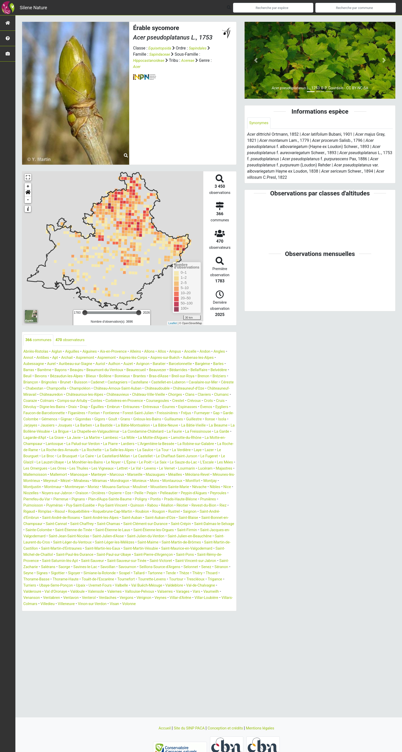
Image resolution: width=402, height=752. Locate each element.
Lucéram (139, 481)
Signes (43, 591)
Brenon (73, 382)
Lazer (96, 462)
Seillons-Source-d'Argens (152, 585)
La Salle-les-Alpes (206, 456)
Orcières (104, 505)
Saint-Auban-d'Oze (215, 530)
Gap (212, 419)
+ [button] (28, 186)
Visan (180, 622)
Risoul (104, 524)
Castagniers (203, 382)
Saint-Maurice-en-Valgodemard (134, 567)
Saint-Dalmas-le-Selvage (89, 542)
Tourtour (189, 598)
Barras (63, 370)
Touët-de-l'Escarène (104, 598)
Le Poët (46, 474)
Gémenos (51, 425)
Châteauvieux (49, 401)
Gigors (106, 425)
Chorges (111, 401)
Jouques (80, 431)
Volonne (196, 622)
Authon (141, 364)
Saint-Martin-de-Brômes (107, 561)
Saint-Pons (144, 573)
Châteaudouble (77, 394)
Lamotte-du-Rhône (40, 450)
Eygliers (189, 413)
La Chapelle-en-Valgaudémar (133, 438)
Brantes (215, 376)
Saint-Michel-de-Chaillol (187, 567)
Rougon (211, 524)
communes (39, 340)
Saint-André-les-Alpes (150, 530)
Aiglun (59, 351)
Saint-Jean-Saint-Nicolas (178, 548)
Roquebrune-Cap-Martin (161, 524)
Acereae (191, 60)
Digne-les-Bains (219, 407)
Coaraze (180, 401)
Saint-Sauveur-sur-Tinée (89, 579)
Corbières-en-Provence (75, 407)
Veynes (203, 616)
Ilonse (225, 425)
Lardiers (196, 450)
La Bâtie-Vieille (220, 431)
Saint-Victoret (126, 579)
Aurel (73, 364)
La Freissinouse (37, 444)
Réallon (202, 518)
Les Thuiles (205, 474)
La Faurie (219, 438)
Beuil (93, 376)
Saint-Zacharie (203, 579)
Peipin (162, 505)
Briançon (109, 382)
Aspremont (105, 357)
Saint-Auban (184, 530)
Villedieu (108, 622)
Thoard (226, 591)
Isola (27, 431)
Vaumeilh (43, 616)
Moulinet (129, 499)
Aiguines (95, 351)
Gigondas (88, 425)
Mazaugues (115, 487)
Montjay (203, 493)
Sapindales (200, 48)
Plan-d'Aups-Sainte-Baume (139, 511)
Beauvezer (203, 370)
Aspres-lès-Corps (157, 357)
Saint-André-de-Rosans (107, 530)
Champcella (172, 388)
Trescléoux (210, 598)
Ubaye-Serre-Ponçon (77, 604)
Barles (48, 370)
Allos (173, 351)
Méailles (137, 487)
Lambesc (169, 444)
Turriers (49, 604)
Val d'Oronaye (80, 610)
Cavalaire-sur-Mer (102, 388)
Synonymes (259, 123)
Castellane (33, 388)
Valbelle (149, 604)
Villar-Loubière (53, 622)
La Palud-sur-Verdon (148, 450)
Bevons (107, 376)
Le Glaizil (122, 468)
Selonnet (186, 585)
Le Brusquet (157, 462)
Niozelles (31, 505)
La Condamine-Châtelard (185, 438)
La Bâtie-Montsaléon (154, 431)
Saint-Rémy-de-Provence (179, 573)
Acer (137, 66)
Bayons (98, 370)
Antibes (60, 357)
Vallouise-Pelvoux (172, 610)
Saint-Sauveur (51, 579)
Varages (218, 610)
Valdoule (104, 610)
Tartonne (166, 591)
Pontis (188, 511)
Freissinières (159, 419)
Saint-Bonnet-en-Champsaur (73, 536)
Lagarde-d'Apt (87, 444)
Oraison (87, 505)
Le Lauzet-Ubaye (148, 468)
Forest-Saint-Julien (128, 419)
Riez (58, 524)
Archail (86, 357)
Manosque (33, 487)
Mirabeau (64, 493)
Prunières (34, 518)
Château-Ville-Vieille (83, 401)
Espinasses (152, 413)
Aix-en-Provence (121, 351)
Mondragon (106, 493)
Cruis (179, 407)
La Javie (129, 444)
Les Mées (133, 474)
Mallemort (209, 481)
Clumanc (162, 401)
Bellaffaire (55, 376)
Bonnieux (196, 376)
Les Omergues (158, 474)
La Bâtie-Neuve (190, 431)
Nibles (211, 499)
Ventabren (85, 616)
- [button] (28, 200)
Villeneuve (128, 622)
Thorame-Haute (69, 598)
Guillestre (208, 425)
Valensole (125, 610)
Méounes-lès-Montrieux (199, 487)
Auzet (157, 364)
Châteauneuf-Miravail (150, 394)
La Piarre (178, 450)
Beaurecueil (179, 370)
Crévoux (151, 407)
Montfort (185, 493)
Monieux (127, 493)
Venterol (126, 616)
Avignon (172, 364)
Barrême (80, 370)
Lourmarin (118, 481)
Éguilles (54, 413)
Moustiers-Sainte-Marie (161, 499)
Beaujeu (115, 370)
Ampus (187, 351)
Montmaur (34, 499)
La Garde (63, 444)
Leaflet (172, 323)
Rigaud (71, 524)
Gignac (70, 425)
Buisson (163, 382)
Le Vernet (97, 481)
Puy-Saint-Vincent (143, 518)
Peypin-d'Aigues (208, 505)
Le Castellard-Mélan (207, 462)
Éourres (131, 413)
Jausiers (61, 431)
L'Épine (29, 474)
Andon (220, 351)
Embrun (72, 413)
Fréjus (179, 419)
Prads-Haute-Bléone (215, 511)
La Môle (188, 444)
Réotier (218, 518)
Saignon (32, 530)
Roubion (193, 524)
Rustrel (228, 524)
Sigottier (60, 591)
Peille (149, 505)
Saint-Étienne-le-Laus (209, 542)
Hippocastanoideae (150, 60)
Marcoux (74, 487)
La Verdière (66, 462)
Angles (29, 357)
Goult (120, 425)
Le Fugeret (100, 468)
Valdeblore (206, 604)
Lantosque (117, 450)
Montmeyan (58, 499)
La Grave (111, 444)
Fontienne (99, 419)
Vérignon (185, 616)
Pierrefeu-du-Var (59, 511)
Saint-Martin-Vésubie (84, 567)
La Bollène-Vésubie (66, 438)
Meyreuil (31, 493)
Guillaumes (186, 425)
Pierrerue (85, 511)
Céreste (129, 388)
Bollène (178, 376)
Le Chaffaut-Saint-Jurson (65, 468)
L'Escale (113, 474)
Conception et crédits (226, 728)
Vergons (166, 616)
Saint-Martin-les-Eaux (42, 567)
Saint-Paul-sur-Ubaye (67, 573)
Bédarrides (33, 376)
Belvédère (77, 376)
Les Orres (183, 474)
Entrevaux (113, 413)
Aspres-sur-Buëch (192, 357)
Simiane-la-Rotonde (106, 591)
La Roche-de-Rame (100, 456)
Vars (27, 616)
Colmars (198, 401)
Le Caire (178, 462)
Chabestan (148, 388)
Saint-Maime (71, 561)
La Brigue (95, 438)
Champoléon (197, 388)
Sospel (133, 591)
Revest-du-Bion (37, 524)
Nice (224, 499)
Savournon (117, 585)
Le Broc (136, 462)
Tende (182, 591)
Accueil (160, 728)
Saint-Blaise (34, 536)
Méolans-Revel (161, 487)
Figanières (61, 419)
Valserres (199, 610)
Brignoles (128, 382)
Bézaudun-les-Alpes (136, 376)
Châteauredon (186, 394)
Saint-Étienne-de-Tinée (166, 542)
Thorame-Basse (37, 598)
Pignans (104, 511)
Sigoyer (78, 591)
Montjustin (224, 493)
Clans (127, 401)
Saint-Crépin (53, 542)
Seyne (28, 591)
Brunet (146, 382)
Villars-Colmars (83, 622)
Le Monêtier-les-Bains (186, 468)
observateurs (74, 340)
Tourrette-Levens (163, 598)
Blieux (162, 376)
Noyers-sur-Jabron (60, 505)
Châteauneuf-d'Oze (111, 394)
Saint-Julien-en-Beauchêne (107, 554)
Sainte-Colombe (128, 542)
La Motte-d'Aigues (215, 444)
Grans (133, 425)
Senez (202, 585)
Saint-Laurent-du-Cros (154, 554)
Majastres (159, 481)
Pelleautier (180, 505)
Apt (73, 357)
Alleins (145, 351)
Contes (44, 407)
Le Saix (62, 474)
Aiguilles (76, 351)
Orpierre (123, 505)
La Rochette (176, 456)
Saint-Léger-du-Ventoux (198, 554)
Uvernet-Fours (125, 604)
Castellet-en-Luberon (64, 388)
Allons (159, 351)
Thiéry (211, 591)
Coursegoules (111, 407)
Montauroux (163, 493)
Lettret (49, 481)
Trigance (31, 604)
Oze (136, 505)
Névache (194, 499)
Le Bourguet (115, 462)
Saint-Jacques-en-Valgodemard (124, 548)
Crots (166, 407)
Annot (44, 357)
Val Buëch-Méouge (176, 604)
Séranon (219, 585)
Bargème (31, 370)
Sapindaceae (160, 54)
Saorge (48, 585)
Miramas (84, 493)
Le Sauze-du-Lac (88, 474)
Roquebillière (124, 524)
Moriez (79, 499)
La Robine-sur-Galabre (60, 456)
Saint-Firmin (82, 548)
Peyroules (32, 511)
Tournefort (135, 598)
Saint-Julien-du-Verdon (59, 554)
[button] (28, 193)
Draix (28, 413)
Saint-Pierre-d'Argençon (110, 573)
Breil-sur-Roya (51, 382)
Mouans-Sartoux (103, 499)
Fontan (80, 419)
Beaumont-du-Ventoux (146, 370)
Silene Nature (33, 7)
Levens (79, 481)
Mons (143, 493)
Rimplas (88, 524)
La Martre (149, 444)
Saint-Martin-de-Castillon (154, 561)
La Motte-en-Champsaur (82, 450)
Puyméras (80, 518)
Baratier (190, 364)
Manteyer (54, 487)
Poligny (172, 511)
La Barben (100, 431)
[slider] (84, 312)
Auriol (127, 364)
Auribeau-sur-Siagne (100, 364)
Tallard (148, 591)
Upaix (104, 604)
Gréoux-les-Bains (157, 425)
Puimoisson (56, 518)
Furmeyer (197, 419)
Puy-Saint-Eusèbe (108, 518)
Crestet (133, 407)
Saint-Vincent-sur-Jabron (164, 579)
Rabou (186, 518)
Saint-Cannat (114, 536)
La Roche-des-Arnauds (141, 456)
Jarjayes (43, 431)
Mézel (47, 493)
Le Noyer (217, 468)
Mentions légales (263, 728)
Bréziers (90, 382)
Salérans (31, 585)
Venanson (64, 616)
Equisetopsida (161, 48)
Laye (83, 462)
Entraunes (91, 413)
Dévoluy (194, 407)
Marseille (93, 487)
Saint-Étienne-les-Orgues (45, 548)
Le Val (64, 481)
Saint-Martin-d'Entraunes (202, 561)
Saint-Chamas (171, 536)
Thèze (196, 591)
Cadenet (180, 382)
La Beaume (35, 438)
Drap (40, 413)
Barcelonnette (213, 364)
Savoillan (96, 585)
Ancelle (203, 351)
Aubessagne (54, 364)
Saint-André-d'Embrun (63, 530)
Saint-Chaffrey (142, 536)
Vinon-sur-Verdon (156, 622)
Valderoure (55, 610)
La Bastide (122, 431)
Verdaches (146, 616)
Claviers (143, 401)
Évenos (172, 413)
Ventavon (106, 616)
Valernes (144, 610)
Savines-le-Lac (71, 585)
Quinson (169, 518)
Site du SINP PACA (187, 728)
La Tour (45, 462)
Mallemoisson (184, 481)
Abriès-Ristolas (37, 351)
